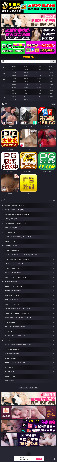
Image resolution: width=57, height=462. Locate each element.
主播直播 (38, 75)
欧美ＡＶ (38, 72)
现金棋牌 (38, 69)
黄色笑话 (38, 93)
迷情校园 (14, 93)
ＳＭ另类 (51, 75)
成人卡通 (38, 78)
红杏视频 (14, 99)
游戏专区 (51, 66)
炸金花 (26, 69)
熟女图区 (38, 87)
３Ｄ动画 (51, 72)
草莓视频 (38, 96)
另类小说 (26, 93)
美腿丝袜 (14, 87)
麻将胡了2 (14, 69)
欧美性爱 (51, 78)
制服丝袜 (14, 81)
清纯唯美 (26, 87)
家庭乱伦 (26, 90)
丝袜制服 (26, 75)
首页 (21, 388)
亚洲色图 (26, 84)
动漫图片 (51, 84)
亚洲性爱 (14, 78)
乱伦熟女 (38, 81)
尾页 (36, 388)
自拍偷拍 (26, 72)
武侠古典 (51, 90)
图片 (4, 86)
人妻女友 (38, 90)
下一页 (31, 388)
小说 (4, 92)
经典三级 (26, 81)
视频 (4, 74)
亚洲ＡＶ (14, 72)
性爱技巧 (51, 93)
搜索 (53, 61)
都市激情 (14, 90)
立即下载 (39, 458)
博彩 (4, 68)
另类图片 (51, 87)
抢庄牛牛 (51, 69)
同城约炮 (14, 96)
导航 (4, 98)
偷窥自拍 (14, 84)
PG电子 (14, 66)
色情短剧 (26, 99)
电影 (4, 80)
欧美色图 (38, 84)
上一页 (25, 388)
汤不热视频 (50, 96)
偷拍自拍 (26, 78)
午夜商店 (26, 96)
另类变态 (51, 81)
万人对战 (38, 66)
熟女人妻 (14, 75)
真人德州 (26, 66)
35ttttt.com (28, 57)
